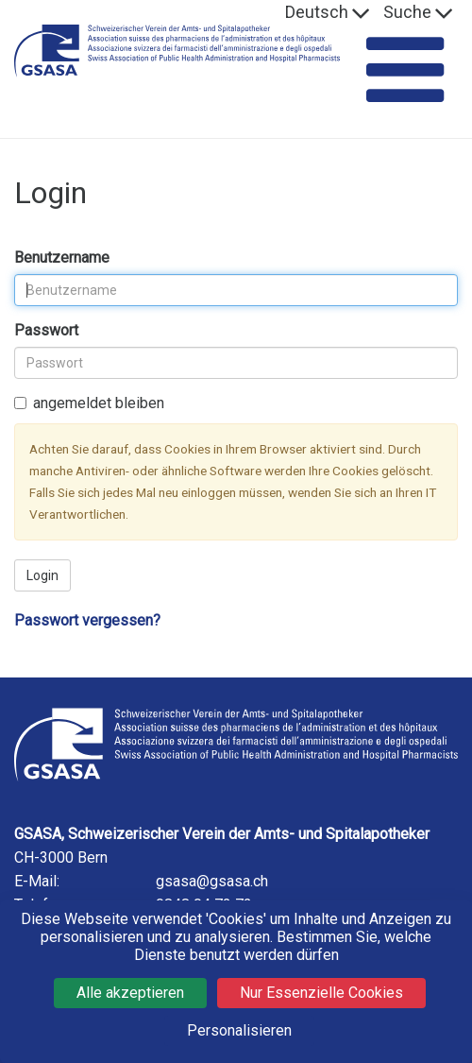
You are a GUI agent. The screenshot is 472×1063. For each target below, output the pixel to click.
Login (42, 575)
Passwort (46, 330)
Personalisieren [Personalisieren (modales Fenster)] (239, 1030)
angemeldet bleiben (89, 403)
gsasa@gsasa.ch (212, 881)
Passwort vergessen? (87, 620)
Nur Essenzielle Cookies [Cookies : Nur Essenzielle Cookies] (321, 993)
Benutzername (62, 257)
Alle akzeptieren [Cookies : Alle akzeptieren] (130, 993)
